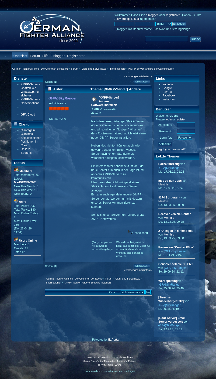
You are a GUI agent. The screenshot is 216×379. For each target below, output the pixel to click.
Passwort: (165, 131)
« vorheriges (131, 76)
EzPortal (113, 339)
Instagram (169, 99)
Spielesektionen (31, 138)
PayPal (167, 91)
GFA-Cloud (28, 114)
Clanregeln (28, 130)
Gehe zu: (114, 292)
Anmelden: (165, 124)
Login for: (166, 137)
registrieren (173, 15)
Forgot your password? (171, 149)
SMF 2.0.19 (93, 357)
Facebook (169, 95)
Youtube (168, 84)
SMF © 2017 (107, 357)
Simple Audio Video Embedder (99, 361)
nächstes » (145, 76)
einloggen (152, 15)
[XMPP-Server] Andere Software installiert (105, 101)
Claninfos (27, 134)
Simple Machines (124, 357)
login (169, 119)
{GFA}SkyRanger (63, 98)
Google (167, 88)
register (180, 119)
